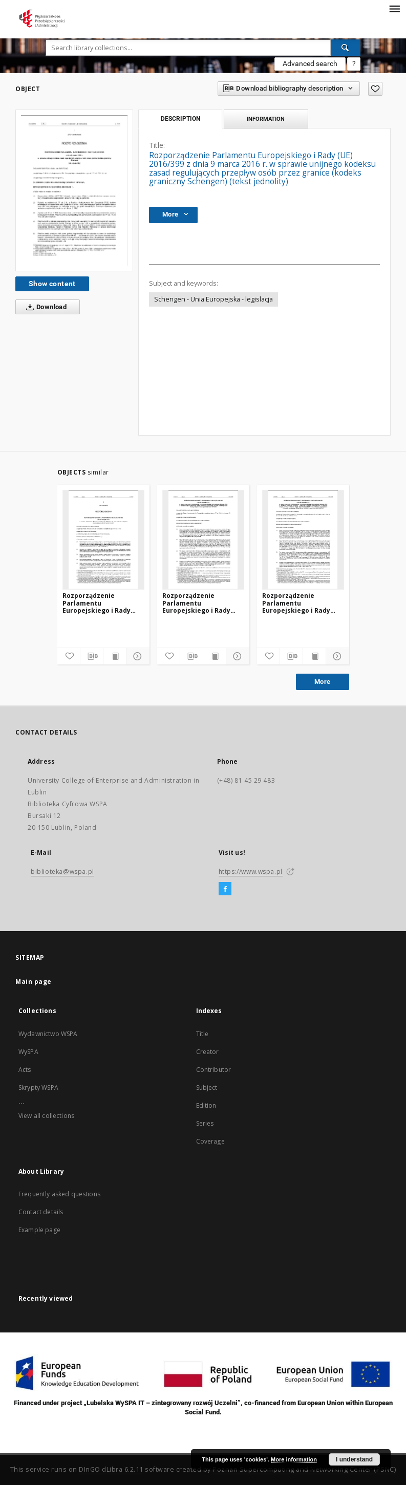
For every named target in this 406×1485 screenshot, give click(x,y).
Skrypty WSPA (38, 1087)
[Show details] (136, 656)
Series (205, 1123)
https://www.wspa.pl (251, 871)
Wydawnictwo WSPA (47, 1033)
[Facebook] (225, 889)
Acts (24, 1069)
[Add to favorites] (375, 89)
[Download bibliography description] (91, 656)
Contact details (40, 1212)
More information (294, 1459)
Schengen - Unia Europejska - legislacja (213, 299)
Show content (52, 283)
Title (202, 1033)
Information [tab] (266, 118)
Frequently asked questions (59, 1194)
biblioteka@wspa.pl (62, 871)
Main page (33, 981)
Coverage (210, 1141)
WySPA (28, 1051)
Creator (207, 1051)
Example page (39, 1229)
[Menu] (394, 8)
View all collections (46, 1115)
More (322, 681)
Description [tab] (180, 118)
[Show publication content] (114, 656)
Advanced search (310, 63)
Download (44, 307)
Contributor (213, 1069)
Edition (206, 1105)
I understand (354, 1459)
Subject (207, 1087)
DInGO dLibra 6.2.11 (111, 1469)
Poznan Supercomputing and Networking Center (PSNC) (304, 1469)
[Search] (345, 47)
